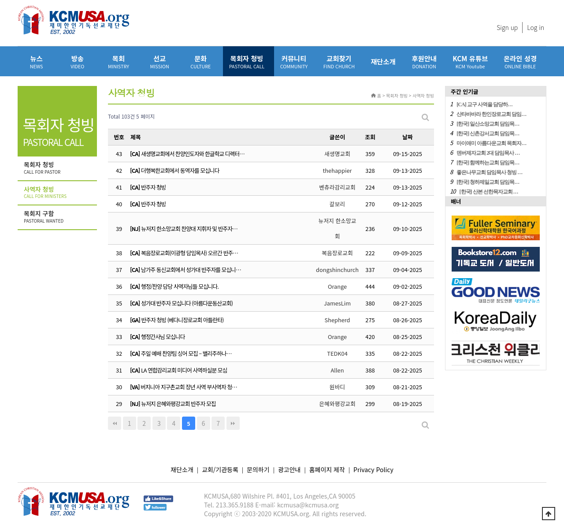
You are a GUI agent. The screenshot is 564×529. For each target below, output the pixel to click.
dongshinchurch (337, 269)
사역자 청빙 (58, 193)
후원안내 (424, 61)
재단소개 (383, 61)
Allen (337, 370)
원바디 (337, 387)
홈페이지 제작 (327, 469)
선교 (159, 61)
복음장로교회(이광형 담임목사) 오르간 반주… (189, 253)
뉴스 (36, 61)
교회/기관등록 (220, 469)
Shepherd (337, 320)
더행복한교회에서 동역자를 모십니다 (180, 170)
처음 (114, 423)
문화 (200, 61)
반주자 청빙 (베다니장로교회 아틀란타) (182, 320)
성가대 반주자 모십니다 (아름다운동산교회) (187, 303)
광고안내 (289, 469)
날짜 (407, 137)
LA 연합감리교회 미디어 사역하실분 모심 (184, 370)
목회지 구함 (58, 217)
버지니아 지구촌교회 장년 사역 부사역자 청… (189, 387)
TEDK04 (337, 353)
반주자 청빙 (153, 187)
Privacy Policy (373, 469)
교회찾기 (339, 61)
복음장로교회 (337, 253)
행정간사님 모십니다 (163, 336)
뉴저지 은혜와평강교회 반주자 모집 (178, 403)
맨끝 (233, 423)
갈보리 (337, 204)
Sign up (507, 27)
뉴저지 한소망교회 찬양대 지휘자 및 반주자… (189, 228)
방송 (77, 61)
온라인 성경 (520, 61)
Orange (337, 286)
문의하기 (258, 469)
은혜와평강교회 (337, 403)
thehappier (337, 170)
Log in (535, 27)
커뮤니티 (293, 61)
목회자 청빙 (246, 61)
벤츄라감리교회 (337, 187)
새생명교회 (337, 153)
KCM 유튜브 (470, 61)
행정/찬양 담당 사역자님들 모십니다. (180, 286)
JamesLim (337, 303)
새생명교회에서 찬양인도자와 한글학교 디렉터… (193, 153)
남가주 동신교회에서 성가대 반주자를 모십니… (191, 269)
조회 (370, 137)
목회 (118, 61)
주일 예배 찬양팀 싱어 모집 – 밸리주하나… (186, 353)
